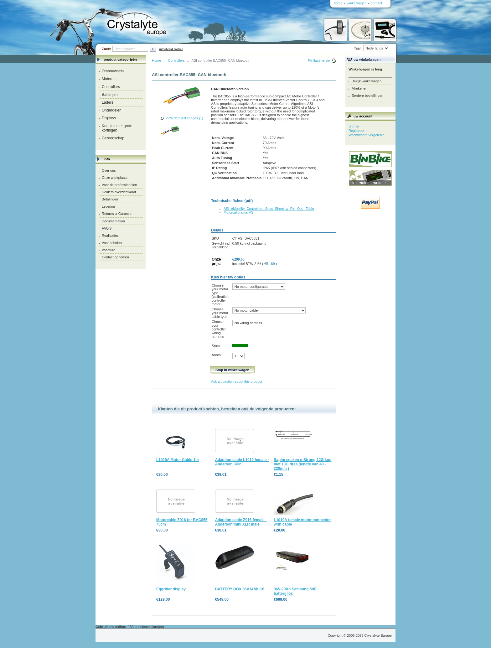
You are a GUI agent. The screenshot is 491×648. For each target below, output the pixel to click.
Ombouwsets (113, 71)
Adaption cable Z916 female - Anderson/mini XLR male (241, 522)
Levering (108, 206)
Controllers (111, 87)
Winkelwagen (357, 3)
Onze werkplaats (114, 177)
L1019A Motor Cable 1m (177, 460)
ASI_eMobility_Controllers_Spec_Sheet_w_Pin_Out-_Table (269, 208)
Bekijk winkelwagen (366, 81)
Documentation (113, 221)
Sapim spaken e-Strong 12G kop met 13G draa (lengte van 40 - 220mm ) (302, 464)
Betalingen (110, 199)
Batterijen (110, 94)
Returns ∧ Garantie (117, 213)
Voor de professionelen (119, 185)
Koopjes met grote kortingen (117, 128)
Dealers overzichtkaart (119, 192)
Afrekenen (359, 88)
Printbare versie (319, 60)
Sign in (354, 126)
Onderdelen (111, 110)
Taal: (371, 48)
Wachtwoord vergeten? (366, 135)
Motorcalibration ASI (239, 212)
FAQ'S (106, 228)
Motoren (109, 79)
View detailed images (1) (184, 118)
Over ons (109, 170)
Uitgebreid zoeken (171, 49)
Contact (376, 3)
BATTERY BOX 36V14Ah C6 (239, 589)
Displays (109, 118)
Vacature (108, 250)
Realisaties (110, 235)
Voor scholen (112, 243)
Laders (107, 102)
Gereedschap (113, 138)
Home (156, 60)
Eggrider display (171, 589)
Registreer (356, 130)
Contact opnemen (115, 257)
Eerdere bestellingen (367, 95)
